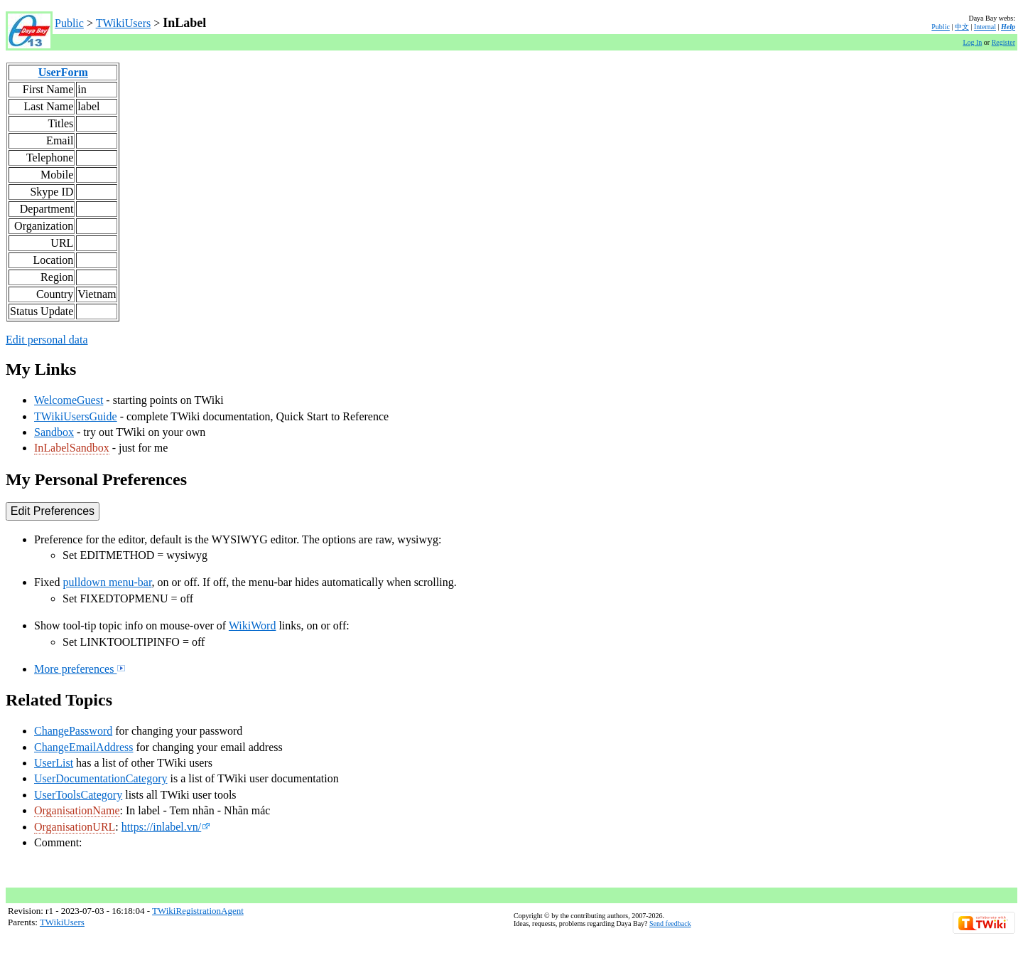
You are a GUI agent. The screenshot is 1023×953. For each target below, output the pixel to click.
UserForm (63, 72)
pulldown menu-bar (107, 582)
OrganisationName (77, 810)
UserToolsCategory (78, 795)
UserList (53, 763)
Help (1008, 27)
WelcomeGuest (68, 400)
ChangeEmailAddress (84, 747)
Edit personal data (47, 340)
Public (69, 23)
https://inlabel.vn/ (165, 827)
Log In (972, 42)
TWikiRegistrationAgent (198, 910)
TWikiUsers (123, 23)
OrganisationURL (74, 827)
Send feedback (670, 923)
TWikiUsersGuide (75, 416)
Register (1003, 42)
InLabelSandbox (71, 448)
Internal (985, 27)
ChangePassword (73, 731)
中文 (962, 27)
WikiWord (252, 625)
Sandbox (54, 432)
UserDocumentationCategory (101, 778)
